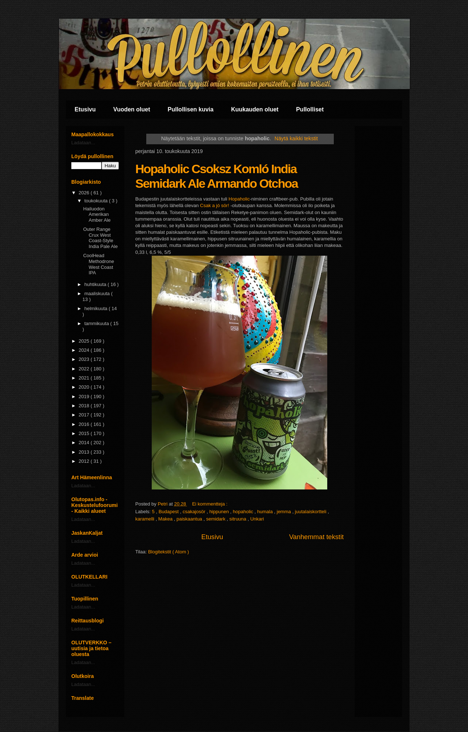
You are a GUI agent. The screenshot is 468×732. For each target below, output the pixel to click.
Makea (166, 519)
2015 (85, 433)
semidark (216, 519)
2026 (85, 192)
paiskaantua (190, 519)
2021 (85, 378)
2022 (85, 368)
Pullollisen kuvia (191, 109)
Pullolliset (310, 109)
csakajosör (194, 511)
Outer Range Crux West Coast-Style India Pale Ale (100, 237)
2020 (85, 387)
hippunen (219, 511)
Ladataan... (83, 142)
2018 (85, 405)
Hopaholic (239, 199)
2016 (85, 424)
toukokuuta (96, 200)
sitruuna (238, 519)
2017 (85, 415)
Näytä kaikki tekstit (296, 138)
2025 (85, 341)
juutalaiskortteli (311, 511)
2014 (85, 442)
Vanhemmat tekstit (316, 537)
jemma (284, 511)
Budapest (169, 511)
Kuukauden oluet (255, 109)
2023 (85, 359)
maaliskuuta (97, 293)
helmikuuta (96, 308)
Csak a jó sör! (214, 205)
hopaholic (243, 511)
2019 (85, 396)
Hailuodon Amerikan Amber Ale (96, 214)
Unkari (257, 519)
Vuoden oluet (131, 109)
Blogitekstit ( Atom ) (168, 551)
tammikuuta (97, 323)
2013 (85, 452)
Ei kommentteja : (210, 504)
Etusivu (85, 109)
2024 (85, 350)
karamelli (145, 519)
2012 (85, 461)
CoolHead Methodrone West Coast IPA (98, 264)
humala (265, 511)
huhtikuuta (96, 284)
